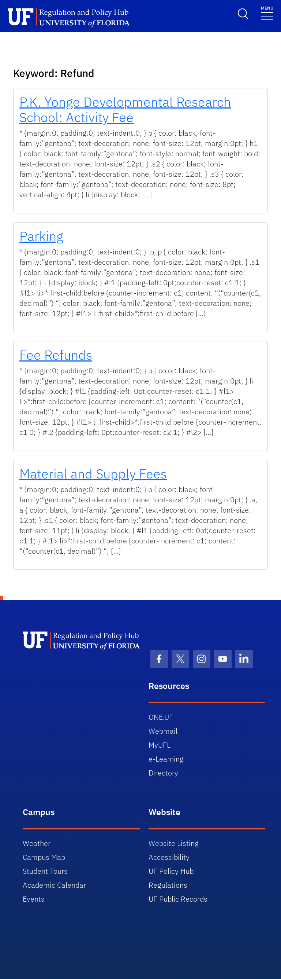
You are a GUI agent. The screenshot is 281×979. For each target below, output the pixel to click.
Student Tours (45, 871)
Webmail (163, 731)
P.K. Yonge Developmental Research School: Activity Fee (125, 109)
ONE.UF (161, 717)
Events (34, 899)
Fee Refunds (55, 354)
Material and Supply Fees (93, 473)
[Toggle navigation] (267, 13)
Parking (41, 236)
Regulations (168, 885)
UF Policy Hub (171, 871)
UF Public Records (178, 899)
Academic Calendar (54, 885)
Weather (36, 843)
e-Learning (166, 759)
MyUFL (160, 745)
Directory (163, 773)
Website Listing (174, 843)
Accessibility (169, 857)
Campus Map (44, 857)
